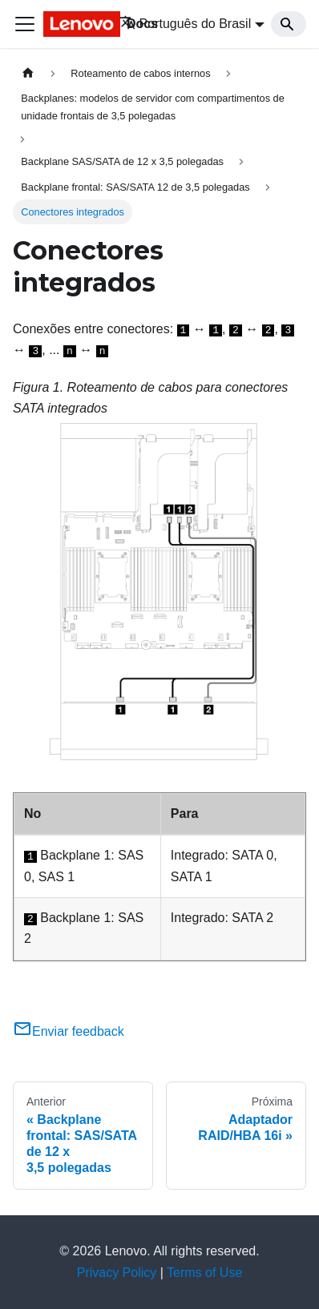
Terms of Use (204, 1272)
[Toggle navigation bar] (25, 24)
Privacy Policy (117, 1272)
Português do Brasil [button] (185, 23)
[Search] (288, 24)
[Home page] (28, 73)
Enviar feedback (68, 1031)
